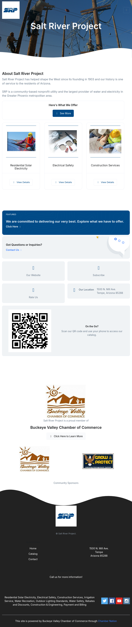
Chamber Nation (107, 621)
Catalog (32, 553)
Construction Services (105, 165)
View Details (21, 182)
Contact (33, 559)
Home (33, 548)
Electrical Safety (63, 165)
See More (63, 113)
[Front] (11, 10)
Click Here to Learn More (66, 436)
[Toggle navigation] (126, 10)
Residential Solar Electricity (21, 167)
